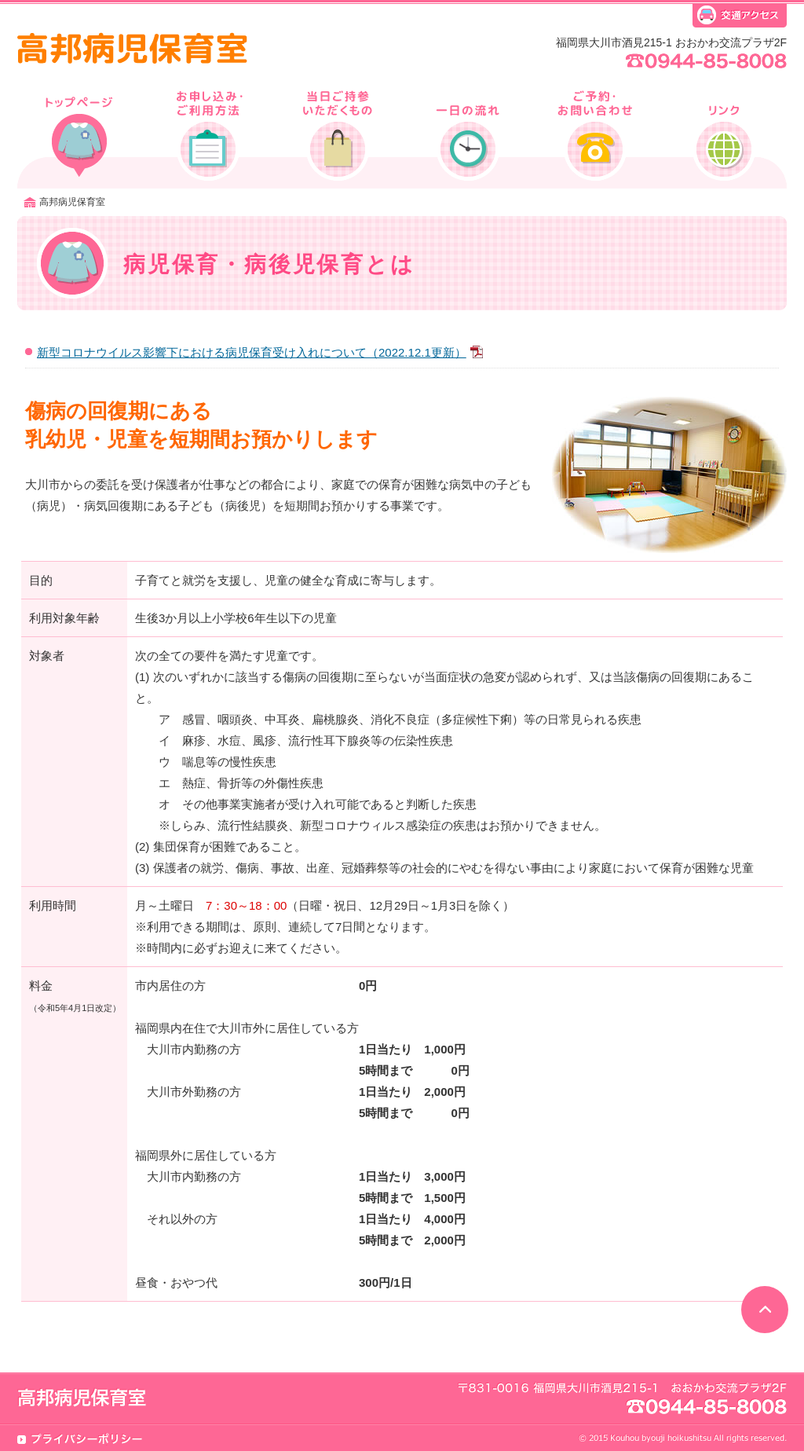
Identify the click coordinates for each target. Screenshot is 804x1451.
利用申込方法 (209, 134)
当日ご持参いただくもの (337, 134)
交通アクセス (740, 17)
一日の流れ (465, 134)
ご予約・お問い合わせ (593, 134)
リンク (721, 134)
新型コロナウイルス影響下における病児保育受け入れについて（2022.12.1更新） (260, 352)
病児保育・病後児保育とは (81, 134)
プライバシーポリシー (80, 1439)
